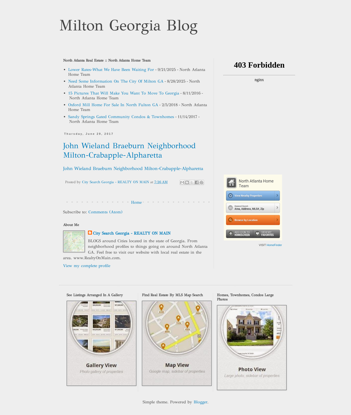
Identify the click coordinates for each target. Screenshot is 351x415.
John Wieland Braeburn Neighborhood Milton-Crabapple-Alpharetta (129, 150)
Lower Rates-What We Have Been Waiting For (111, 69)
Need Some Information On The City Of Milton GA (115, 81)
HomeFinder (274, 245)
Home (136, 202)
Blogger (200, 402)
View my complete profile (86, 265)
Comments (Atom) (105, 212)
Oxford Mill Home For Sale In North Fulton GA (113, 104)
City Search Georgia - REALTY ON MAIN (132, 233)
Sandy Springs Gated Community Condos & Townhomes (121, 116)
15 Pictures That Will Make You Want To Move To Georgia (123, 93)
